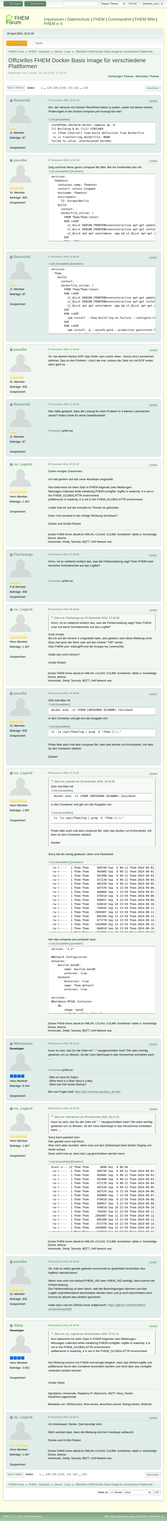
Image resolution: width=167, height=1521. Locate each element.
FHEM (99, 19)
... (45, 87)
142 (76, 87)
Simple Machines (33, 1516)
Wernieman (23, 1043)
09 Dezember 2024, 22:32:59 (63, 1325)
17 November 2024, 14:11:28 (63, 160)
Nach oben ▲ (156, 1516)
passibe (20, 160)
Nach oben (14, 1474)
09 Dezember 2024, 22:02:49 (63, 1261)
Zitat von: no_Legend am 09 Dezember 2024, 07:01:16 (86, 1333)
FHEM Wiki (145, 19)
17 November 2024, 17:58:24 (63, 404)
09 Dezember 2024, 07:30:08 (63, 554)
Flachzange (23, 554)
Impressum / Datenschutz (67, 19)
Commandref (119, 19)
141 (70, 87)
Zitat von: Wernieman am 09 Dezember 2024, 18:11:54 (86, 1117)
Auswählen (63, 119)
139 (55, 87)
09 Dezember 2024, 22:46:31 (63, 1417)
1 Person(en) (54, 430)
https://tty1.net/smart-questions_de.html (97, 1091)
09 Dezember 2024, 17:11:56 (63, 773)
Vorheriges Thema (120, 76)
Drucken (153, 88)
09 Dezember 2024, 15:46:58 (63, 693)
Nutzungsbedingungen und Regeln (129, 1516)
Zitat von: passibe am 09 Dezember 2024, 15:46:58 (84, 781)
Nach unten (15, 88)
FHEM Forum (17, 20)
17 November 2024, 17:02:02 (63, 349)
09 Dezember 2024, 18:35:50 (63, 1108)
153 (85, 87)
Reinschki (22, 100)
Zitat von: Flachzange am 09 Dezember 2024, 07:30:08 (86, 617)
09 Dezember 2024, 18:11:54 (63, 1043)
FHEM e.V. (53, 23)
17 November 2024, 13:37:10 (63, 100)
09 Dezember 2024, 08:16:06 (63, 609)
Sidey (18, 1325)
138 (49, 87)
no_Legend (23, 464)
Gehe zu (103, 1492)
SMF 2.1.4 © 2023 (12, 1516)
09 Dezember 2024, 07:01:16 (63, 464)
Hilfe (106, 1516)
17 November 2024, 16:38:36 (63, 256)
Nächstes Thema (147, 76)
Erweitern (76, 171)
